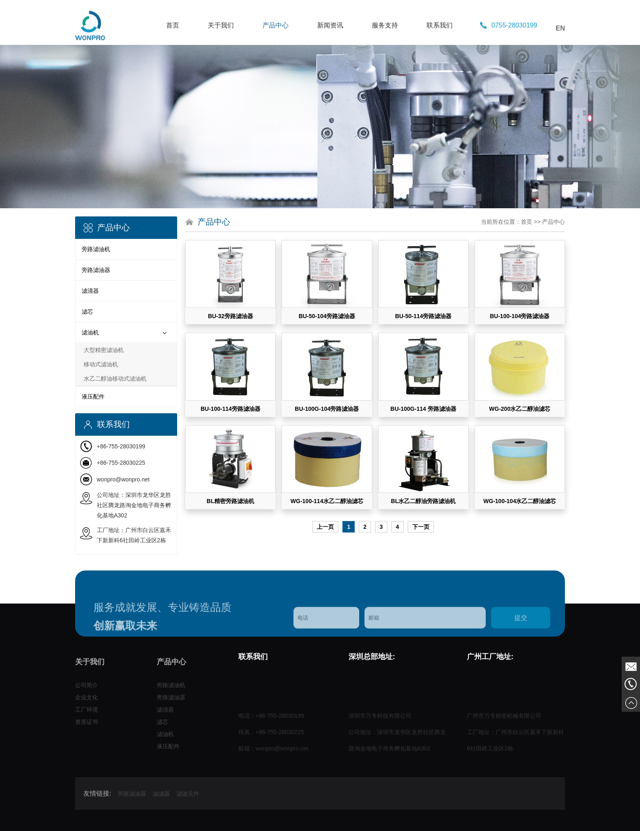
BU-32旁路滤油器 (230, 316)
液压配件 (93, 396)
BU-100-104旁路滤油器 (519, 316)
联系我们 (440, 52)
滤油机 (90, 332)
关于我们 (221, 52)
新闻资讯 (330, 52)
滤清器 (90, 290)
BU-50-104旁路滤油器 (327, 316)
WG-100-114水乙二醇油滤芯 (327, 501)
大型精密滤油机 (104, 350)
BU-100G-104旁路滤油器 (327, 408)
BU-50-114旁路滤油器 (423, 316)
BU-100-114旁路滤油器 (230, 408)
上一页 (325, 527)
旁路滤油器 (96, 270)
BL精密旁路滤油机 (230, 501)
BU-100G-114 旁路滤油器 (423, 408)
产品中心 (275, 52)
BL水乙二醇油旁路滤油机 (423, 501)
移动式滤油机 (101, 364)
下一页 (420, 527)
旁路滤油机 (96, 249)
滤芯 (87, 311)
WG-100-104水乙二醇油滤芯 (519, 501)
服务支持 (385, 52)
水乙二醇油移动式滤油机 (115, 378)
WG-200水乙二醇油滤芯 (519, 408)
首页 (172, 52)
